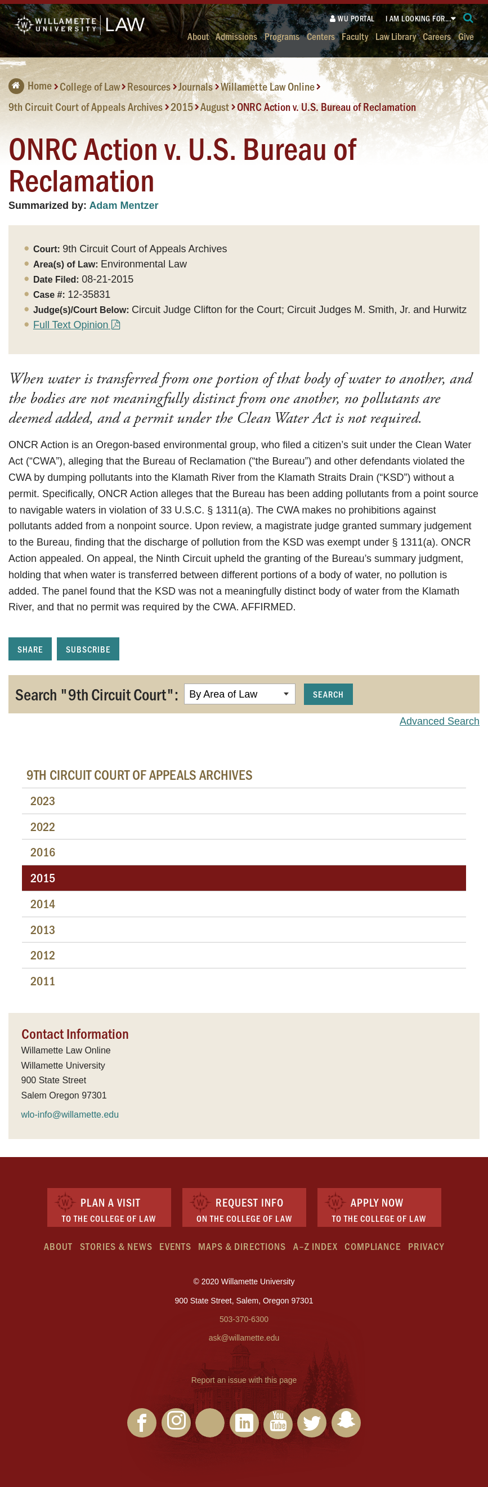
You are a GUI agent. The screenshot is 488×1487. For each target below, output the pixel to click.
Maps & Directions (242, 1246)
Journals (195, 86)
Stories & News (116, 1246)
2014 (42, 903)
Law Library (395, 35)
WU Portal (352, 18)
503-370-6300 (244, 1319)
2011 (42, 980)
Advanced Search (440, 721)
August (214, 106)
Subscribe (88, 649)
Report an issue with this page (244, 1380)
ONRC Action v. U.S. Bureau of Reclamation (326, 106)
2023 (42, 800)
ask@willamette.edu (244, 1337)
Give (466, 35)
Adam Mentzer (123, 205)
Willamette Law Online (268, 86)
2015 (182, 106)
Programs (282, 35)
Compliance (372, 1246)
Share (30, 649)
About (198, 35)
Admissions (236, 35)
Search (328, 694)
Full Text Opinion (71, 325)
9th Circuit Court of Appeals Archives (85, 106)
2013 (42, 929)
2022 (42, 826)
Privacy (426, 1246)
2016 (42, 851)
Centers (321, 35)
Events (175, 1246)
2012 (42, 954)
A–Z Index (315, 1246)
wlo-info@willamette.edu (70, 1114)
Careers (437, 35)
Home (30, 85)
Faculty (355, 35)
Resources (149, 86)
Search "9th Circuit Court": (96, 693)
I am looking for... (418, 18)
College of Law (90, 86)
